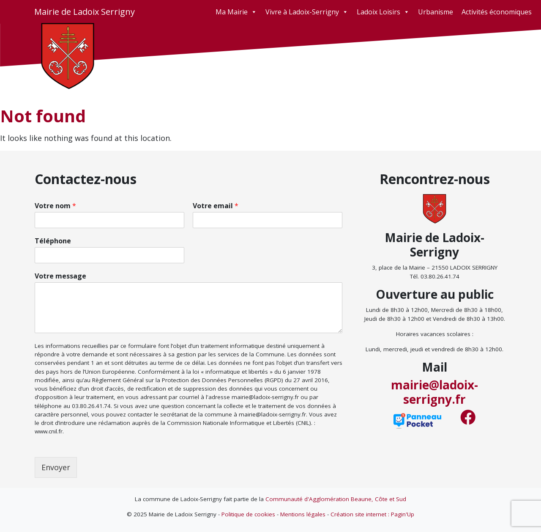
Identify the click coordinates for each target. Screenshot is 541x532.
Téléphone (53, 241)
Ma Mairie (236, 11)
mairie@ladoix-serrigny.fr (434, 392)
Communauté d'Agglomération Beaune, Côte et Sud (335, 499)
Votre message (60, 276)
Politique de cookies (248, 514)
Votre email (215, 205)
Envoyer (55, 467)
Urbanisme (435, 12)
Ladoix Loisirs (383, 11)
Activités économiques (497, 12)
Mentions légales (302, 514)
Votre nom (55, 205)
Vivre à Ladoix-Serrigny (306, 11)
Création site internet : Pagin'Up (372, 514)
